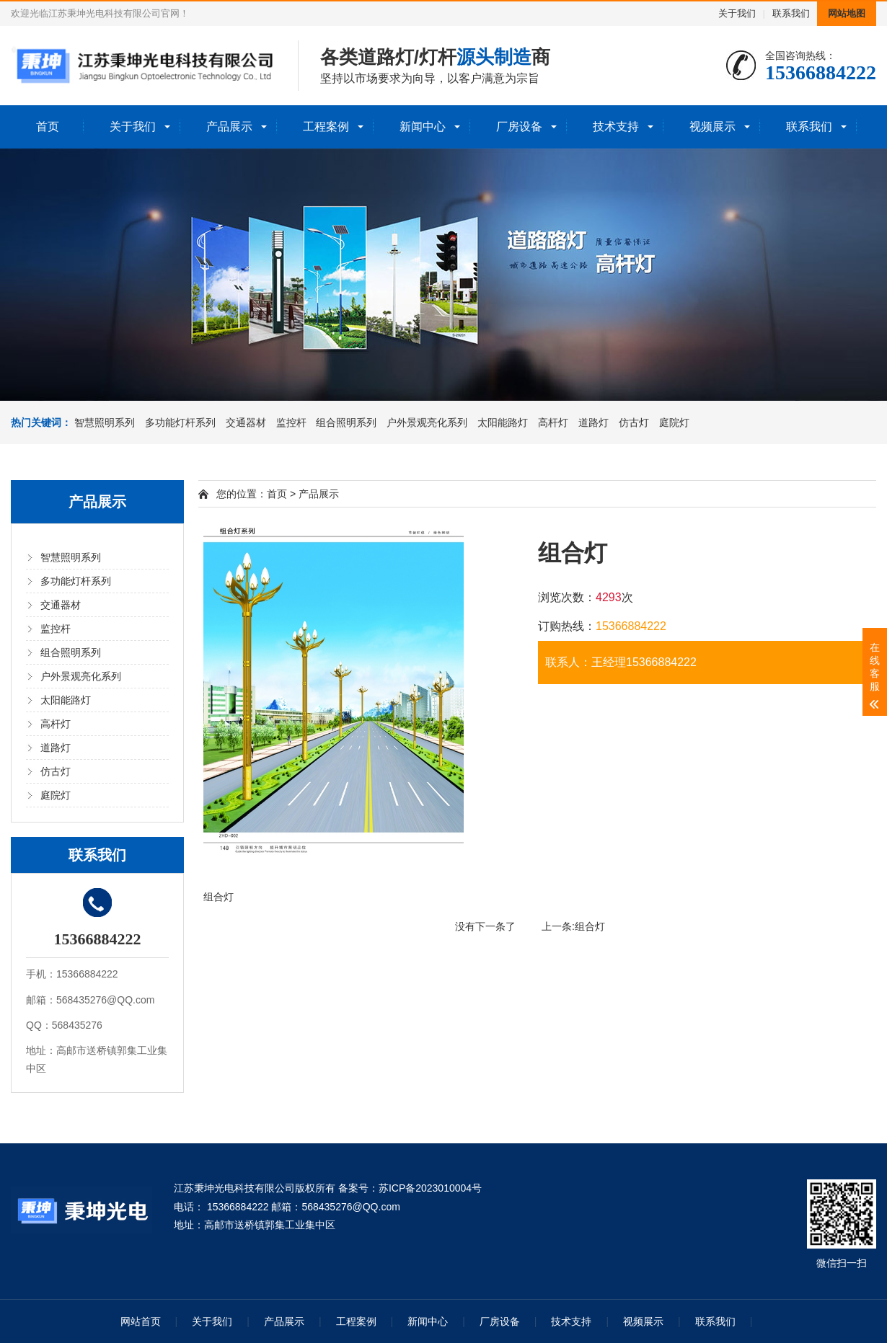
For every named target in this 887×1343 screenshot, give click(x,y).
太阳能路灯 (502, 422)
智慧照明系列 (104, 422)
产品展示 (229, 126)
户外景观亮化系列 (427, 422)
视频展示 (712, 126)
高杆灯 (553, 422)
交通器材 (246, 422)
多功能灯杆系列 (180, 422)
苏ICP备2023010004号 (430, 1188)
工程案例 (326, 126)
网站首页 (140, 1321)
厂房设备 (519, 126)
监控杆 (291, 422)
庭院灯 (674, 422)
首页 (47, 126)
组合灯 (590, 926)
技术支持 (616, 126)
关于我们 (737, 13)
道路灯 (593, 422)
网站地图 (846, 13)
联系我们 (791, 13)
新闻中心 (423, 126)
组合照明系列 (346, 422)
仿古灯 (634, 422)
